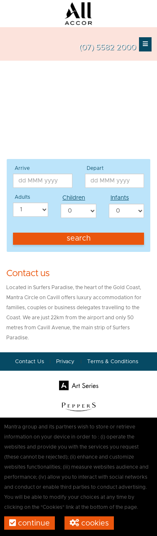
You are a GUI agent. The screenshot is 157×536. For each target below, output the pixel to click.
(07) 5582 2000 (107, 47)
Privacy (66, 361)
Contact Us (29, 361)
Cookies (89, 523)
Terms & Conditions (112, 361)
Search (79, 238)
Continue (29, 523)
